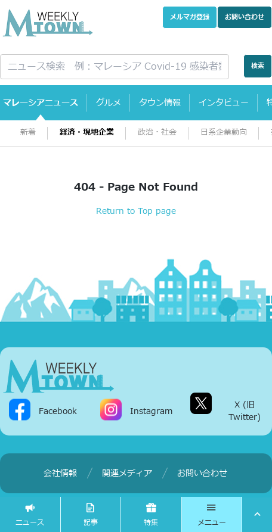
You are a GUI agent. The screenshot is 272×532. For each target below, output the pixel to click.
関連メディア (127, 473)
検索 (257, 66)
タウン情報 (160, 103)
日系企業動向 (223, 132)
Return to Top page (136, 211)
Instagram (151, 411)
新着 (28, 132)
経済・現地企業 (87, 132)
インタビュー (224, 103)
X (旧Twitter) (244, 411)
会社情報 (60, 473)
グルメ (108, 103)
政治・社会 (157, 132)
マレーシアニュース (40, 103)
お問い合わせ (244, 17)
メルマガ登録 (189, 17)
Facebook (58, 411)
